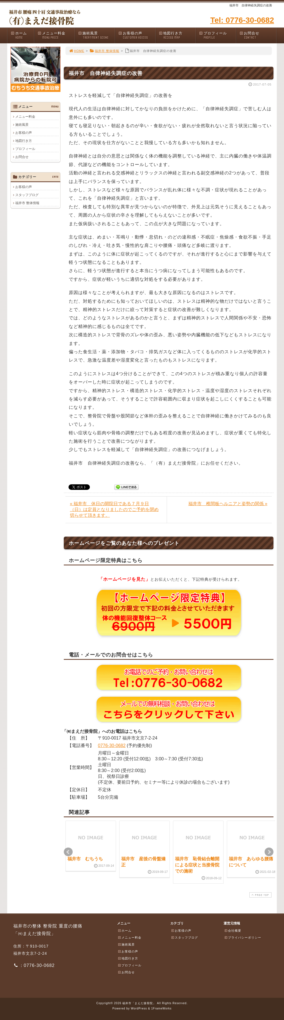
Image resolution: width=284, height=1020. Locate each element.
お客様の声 (136, 35)
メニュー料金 (56, 35)
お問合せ (258, 35)
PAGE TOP (260, 895)
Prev (68, 852)
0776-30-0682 (112, 745)
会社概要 (232, 930)
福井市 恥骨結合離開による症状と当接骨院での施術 (197, 865)
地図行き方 (177, 35)
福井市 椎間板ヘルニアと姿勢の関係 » (227, 503)
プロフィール (217, 35)
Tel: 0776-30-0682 (242, 20)
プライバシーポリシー (242, 937)
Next (269, 852)
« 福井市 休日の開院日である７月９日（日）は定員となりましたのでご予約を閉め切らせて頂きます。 (114, 509)
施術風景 (96, 35)
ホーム (22, 35)
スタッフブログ (27, 195)
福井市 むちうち (85, 858)
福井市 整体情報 (104, 50)
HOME (76, 50)
